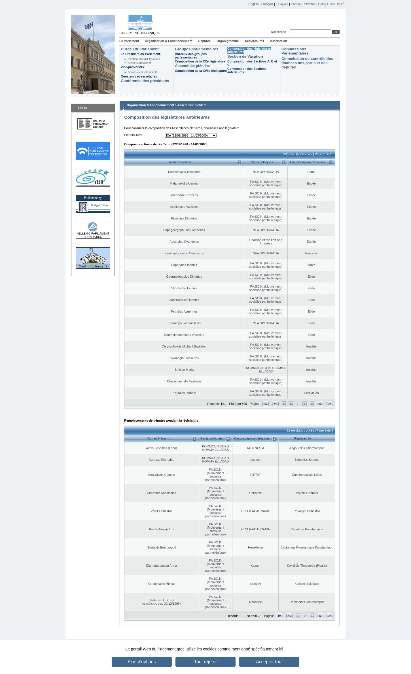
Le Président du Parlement (140, 54)
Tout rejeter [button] (205, 661)
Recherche (279, 32)
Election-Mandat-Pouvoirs (144, 58)
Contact (296, 4)
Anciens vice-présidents (142, 72)
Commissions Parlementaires (294, 51)
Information (278, 41)
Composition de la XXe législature (200, 61)
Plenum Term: (133, 135)
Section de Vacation (245, 56)
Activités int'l (254, 41)
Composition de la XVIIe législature (201, 70)
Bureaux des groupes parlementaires (191, 55)
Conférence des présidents (145, 81)
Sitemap (309, 4)
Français (267, 4)
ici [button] (281, 649)
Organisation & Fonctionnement (168, 41)
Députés (204, 41)
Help (321, 4)
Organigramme (228, 41)
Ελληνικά (282, 4)
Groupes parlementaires (196, 49)
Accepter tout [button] (269, 661)
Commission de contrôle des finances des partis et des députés (307, 62)
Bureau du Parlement (140, 49)
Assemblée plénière (192, 66)
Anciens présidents (139, 62)
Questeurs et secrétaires (139, 76)
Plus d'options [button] (142, 661)
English (254, 4)
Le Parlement (129, 41)
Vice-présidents (132, 67)
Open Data (334, 4)
